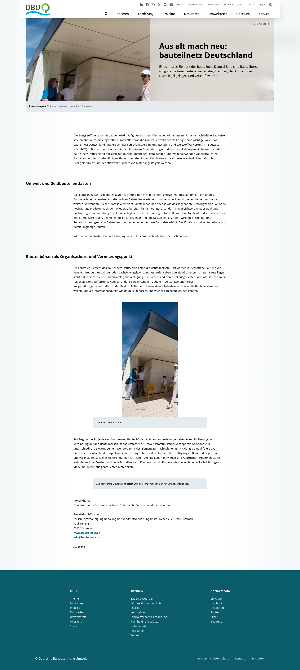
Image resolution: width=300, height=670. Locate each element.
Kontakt (250, 4)
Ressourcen (137, 630)
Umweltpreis (218, 14)
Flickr (214, 617)
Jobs (239, 4)
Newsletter (213, 4)
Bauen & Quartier (141, 598)
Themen (123, 14)
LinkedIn (216, 598)
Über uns (243, 14)
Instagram (217, 608)
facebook (216, 603)
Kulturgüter (137, 612)
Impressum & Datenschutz (212, 658)
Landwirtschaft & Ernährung (148, 617)
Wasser (135, 635)
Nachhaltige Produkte (144, 621)
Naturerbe (191, 14)
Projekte (169, 14)
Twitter (215, 612)
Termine (228, 4)
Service (264, 14)
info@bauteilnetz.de (86, 537)
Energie (135, 608)
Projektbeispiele (37, 106)
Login (262, 4)
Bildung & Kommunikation (147, 603)
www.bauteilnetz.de (86, 533)
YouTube (216, 621)
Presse (180, 4)
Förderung (145, 14)
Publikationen (196, 4)
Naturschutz (138, 626)
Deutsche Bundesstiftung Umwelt (62, 658)
